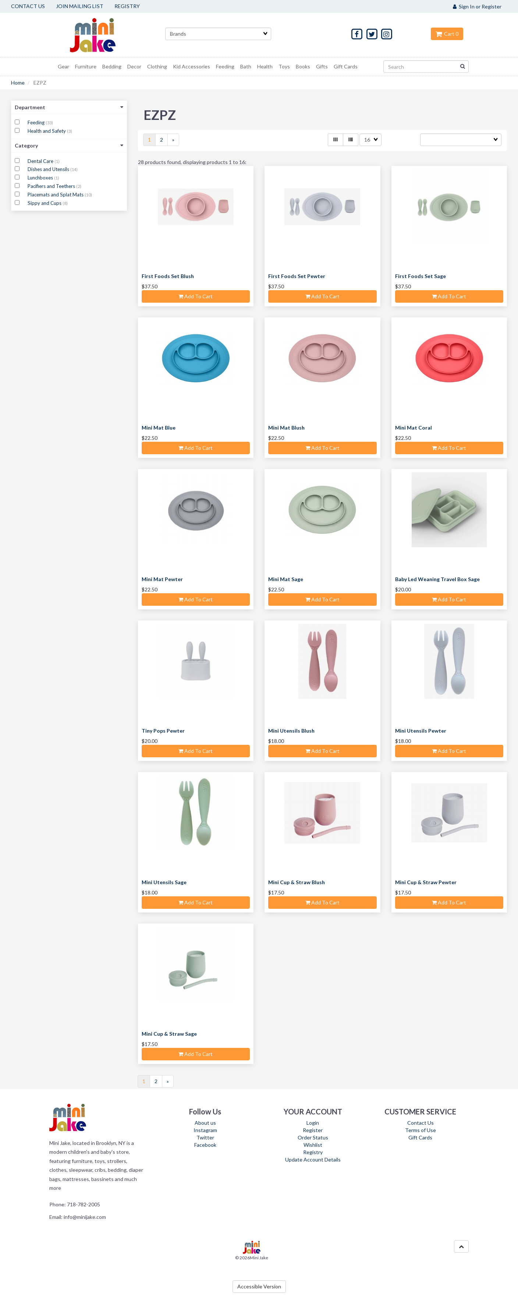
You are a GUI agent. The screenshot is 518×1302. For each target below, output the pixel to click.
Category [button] (69, 145)
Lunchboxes (41, 178)
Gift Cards (420, 1137)
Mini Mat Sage (285, 579)
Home (18, 82)
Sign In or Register (477, 6)
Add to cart (195, 296)
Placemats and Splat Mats (56, 195)
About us (205, 1123)
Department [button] (69, 107)
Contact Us (420, 1123)
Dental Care (41, 161)
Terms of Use (420, 1130)
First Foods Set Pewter (296, 276)
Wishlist (313, 1145)
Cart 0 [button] (447, 34)
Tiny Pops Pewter (163, 731)
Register (313, 1130)
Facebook (205, 1145)
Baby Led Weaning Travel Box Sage (437, 579)
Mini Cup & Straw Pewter (426, 882)
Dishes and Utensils (49, 169)
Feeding (37, 122)
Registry (313, 1152)
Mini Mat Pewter (162, 579)
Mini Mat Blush (286, 427)
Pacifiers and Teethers (52, 186)
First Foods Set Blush (168, 276)
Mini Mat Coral (413, 427)
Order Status (313, 1137)
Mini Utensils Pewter (420, 731)
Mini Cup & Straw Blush (296, 882)
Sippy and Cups (45, 203)
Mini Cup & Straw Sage (169, 1034)
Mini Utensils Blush (291, 731)
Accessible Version (259, 1286)
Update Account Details (313, 1159)
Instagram (205, 1130)
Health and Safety (47, 131)
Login (312, 1123)
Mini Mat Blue (158, 427)
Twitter (205, 1137)
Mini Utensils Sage (164, 882)
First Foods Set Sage (420, 276)
